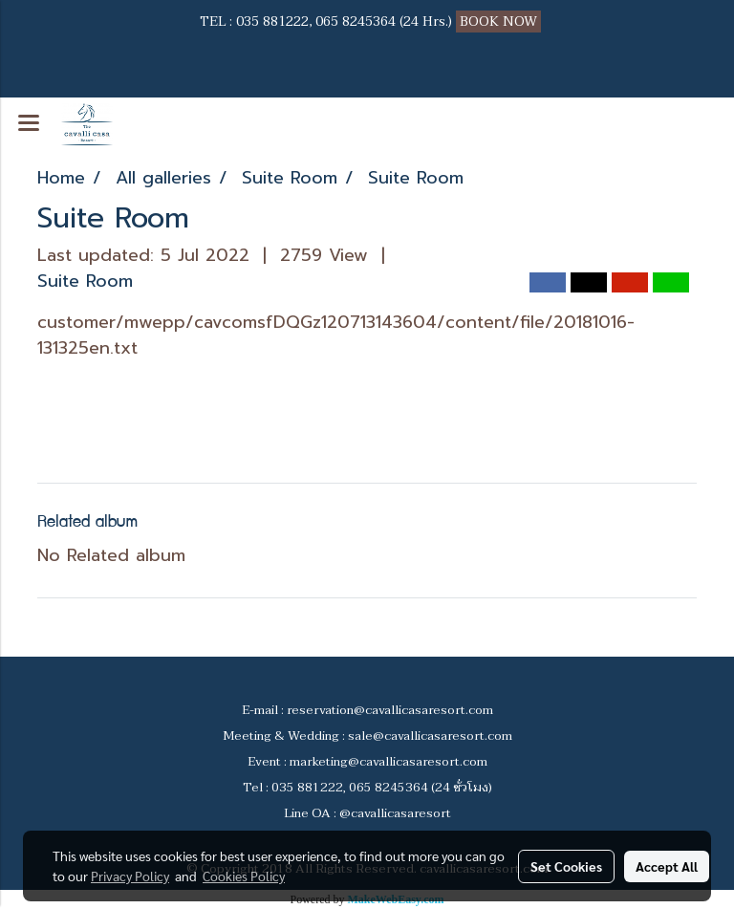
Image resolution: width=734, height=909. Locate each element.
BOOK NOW (500, 21)
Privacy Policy (130, 875)
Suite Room (85, 281)
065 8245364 (355, 21)
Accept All (667, 866)
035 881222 (272, 21)
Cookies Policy (244, 875)
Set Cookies (566, 866)
